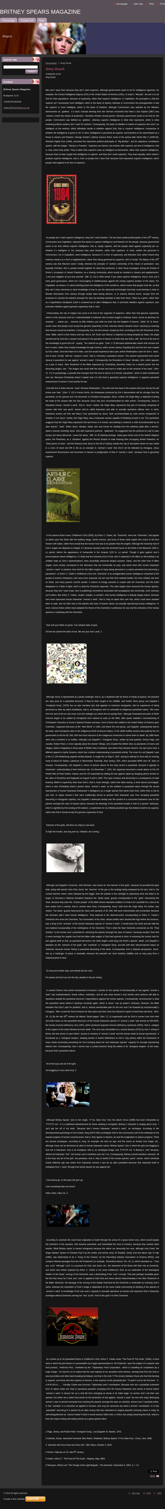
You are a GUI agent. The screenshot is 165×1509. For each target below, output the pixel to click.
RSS (151, 4)
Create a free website (14, 1499)
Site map (138, 4)
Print (162, 4)
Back (152, 1476)
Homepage (122, 4)
